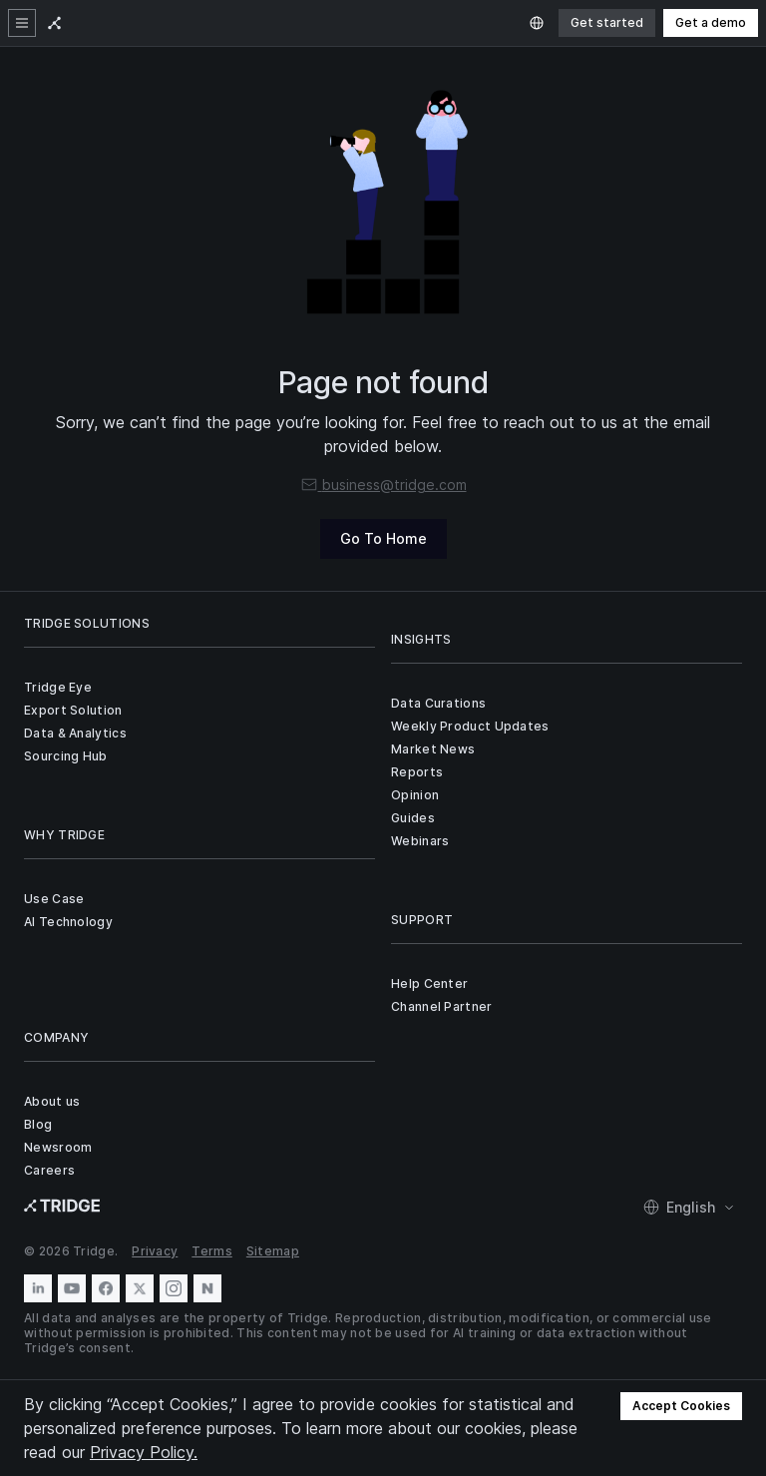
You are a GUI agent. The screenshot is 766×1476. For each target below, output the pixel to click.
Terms (212, 1250)
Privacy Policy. (143, 1452)
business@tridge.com (383, 484)
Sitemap (272, 1250)
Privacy (155, 1250)
